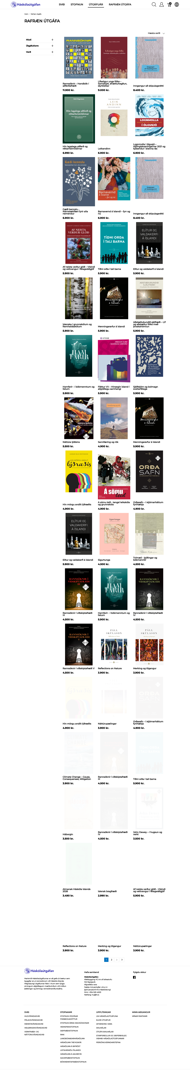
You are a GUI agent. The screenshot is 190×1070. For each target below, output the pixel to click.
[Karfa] (169, 4)
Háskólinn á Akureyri (71, 1064)
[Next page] (117, 969)
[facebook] (134, 988)
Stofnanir (66, 1022)
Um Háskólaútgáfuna (107, 1026)
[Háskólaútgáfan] (25, 4)
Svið (26, 1022)
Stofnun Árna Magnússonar (74, 1033)
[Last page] (122, 969)
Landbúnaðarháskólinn (72, 1048)
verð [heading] (39, 52)
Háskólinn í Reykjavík (70, 1052)
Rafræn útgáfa (120, 4)
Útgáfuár (96, 4)
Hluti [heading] (39, 40)
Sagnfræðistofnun (70, 1068)
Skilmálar (101, 1038)
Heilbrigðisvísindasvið (35, 1038)
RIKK (62, 1044)
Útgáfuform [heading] (39, 46)
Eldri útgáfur (103, 1030)
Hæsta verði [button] (156, 33)
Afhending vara (104, 1034)
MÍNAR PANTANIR (139, 1026)
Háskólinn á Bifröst (70, 1056)
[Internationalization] (176, 4)
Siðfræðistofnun (69, 1041)
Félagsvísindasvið (33, 1030)
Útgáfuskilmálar (104, 1041)
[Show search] (154, 4)
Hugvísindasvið (32, 1026)
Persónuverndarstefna (108, 1052)
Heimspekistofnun (69, 1037)
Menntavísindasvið (33, 1034)
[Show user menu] (161, 4)
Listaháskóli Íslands (70, 1060)
